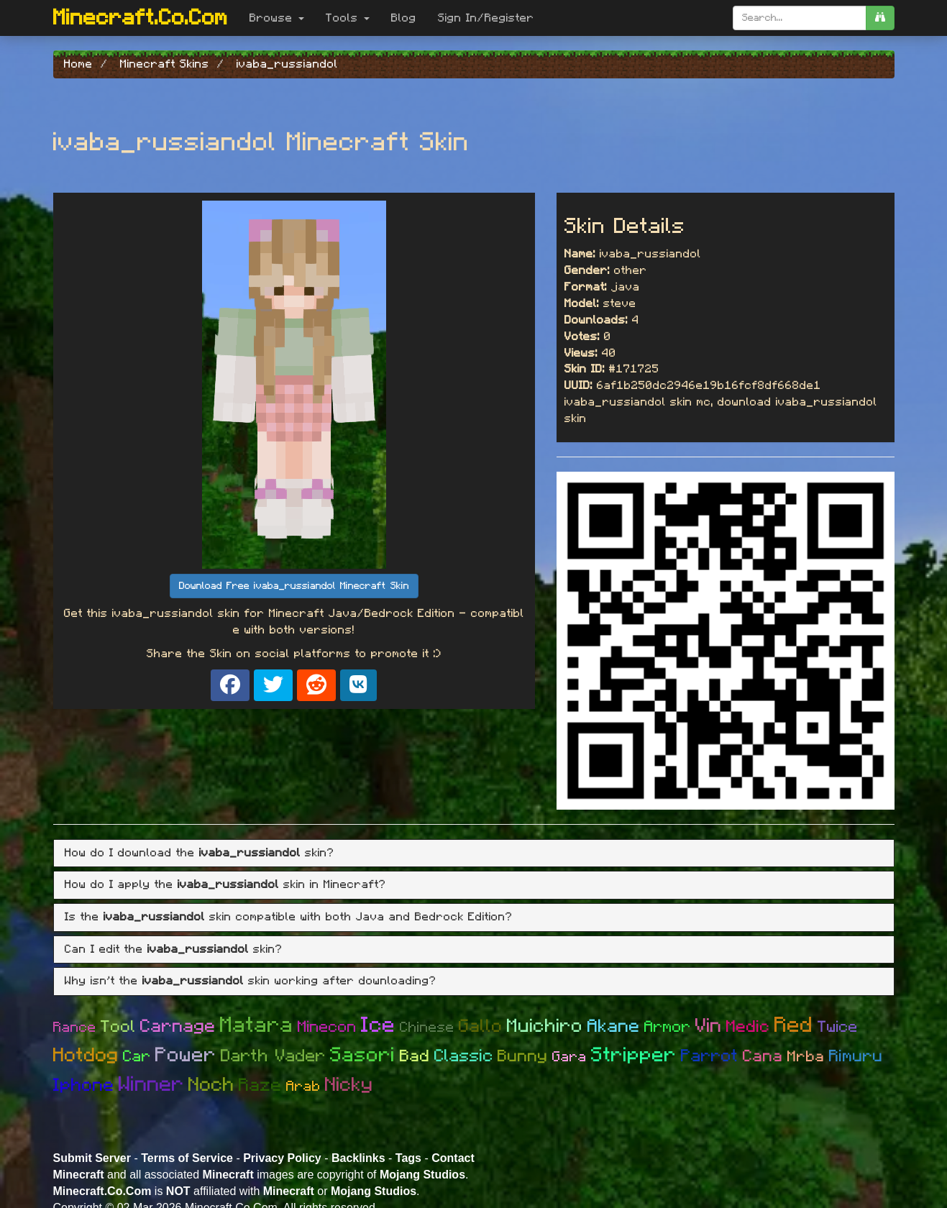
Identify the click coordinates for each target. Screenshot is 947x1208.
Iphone (83, 1085)
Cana (763, 1056)
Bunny (523, 1056)
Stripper (634, 1055)
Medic (748, 1027)
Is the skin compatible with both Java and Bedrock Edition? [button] (289, 917)
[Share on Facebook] (230, 685)
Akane (613, 1026)
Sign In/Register (486, 18)
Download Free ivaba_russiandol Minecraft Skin (294, 586)
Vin (708, 1025)
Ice (378, 1025)
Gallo (481, 1026)
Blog (403, 18)
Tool (118, 1027)
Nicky (349, 1084)
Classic (463, 1056)
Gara (569, 1057)
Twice (838, 1027)
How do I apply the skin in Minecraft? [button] (225, 884)
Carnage (178, 1026)
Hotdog (86, 1055)
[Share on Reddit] (316, 685)
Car (137, 1056)
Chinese (427, 1027)
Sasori (362, 1055)
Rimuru (856, 1056)
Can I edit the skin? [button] (174, 949)
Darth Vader (273, 1056)
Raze (260, 1085)
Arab (303, 1086)
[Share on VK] (358, 685)
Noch (211, 1084)
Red (793, 1025)
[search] (880, 18)
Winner (151, 1084)
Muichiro (545, 1026)
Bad (415, 1056)
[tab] (474, 853)
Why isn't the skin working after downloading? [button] (250, 981)
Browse (277, 18)
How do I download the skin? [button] (199, 853)
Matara (256, 1025)
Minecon (327, 1027)
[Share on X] (273, 685)
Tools (348, 18)
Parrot (709, 1056)
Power (185, 1055)
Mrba (806, 1056)
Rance (74, 1027)
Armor (667, 1027)
